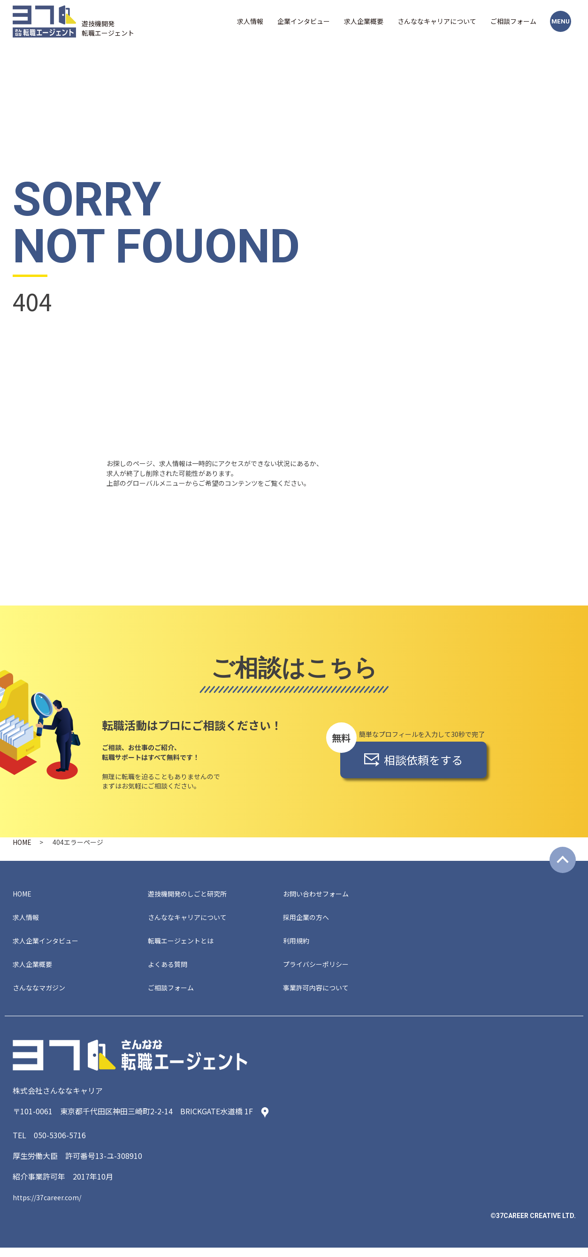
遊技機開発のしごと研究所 (193, 894)
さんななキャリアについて (436, 21)
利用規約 (298, 945)
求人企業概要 (363, 21)
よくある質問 (170, 970)
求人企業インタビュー (50, 945)
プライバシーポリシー (320, 970)
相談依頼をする (413, 759)
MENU (560, 21)
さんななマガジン (43, 996)
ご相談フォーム (513, 21)
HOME (22, 842)
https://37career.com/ (51, 1206)
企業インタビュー (303, 21)
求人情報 (250, 21)
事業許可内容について (320, 996)
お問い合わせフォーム (320, 894)
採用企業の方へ (309, 920)
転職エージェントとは (185, 945)
